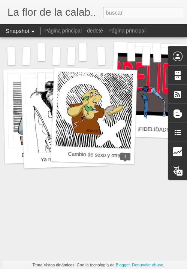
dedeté (95, 31)
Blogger (123, 265)
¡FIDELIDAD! (152, 129)
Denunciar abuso (147, 265)
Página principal (63, 31)
